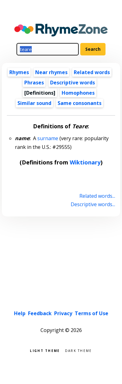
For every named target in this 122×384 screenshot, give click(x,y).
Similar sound (34, 103)
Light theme (45, 350)
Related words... (97, 195)
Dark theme (78, 350)
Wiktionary (85, 162)
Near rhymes (51, 72)
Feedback (40, 313)
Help (20, 313)
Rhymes (19, 72)
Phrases (34, 82)
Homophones (78, 92)
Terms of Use (91, 313)
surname (47, 138)
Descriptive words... (93, 204)
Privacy (63, 313)
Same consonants (79, 103)
